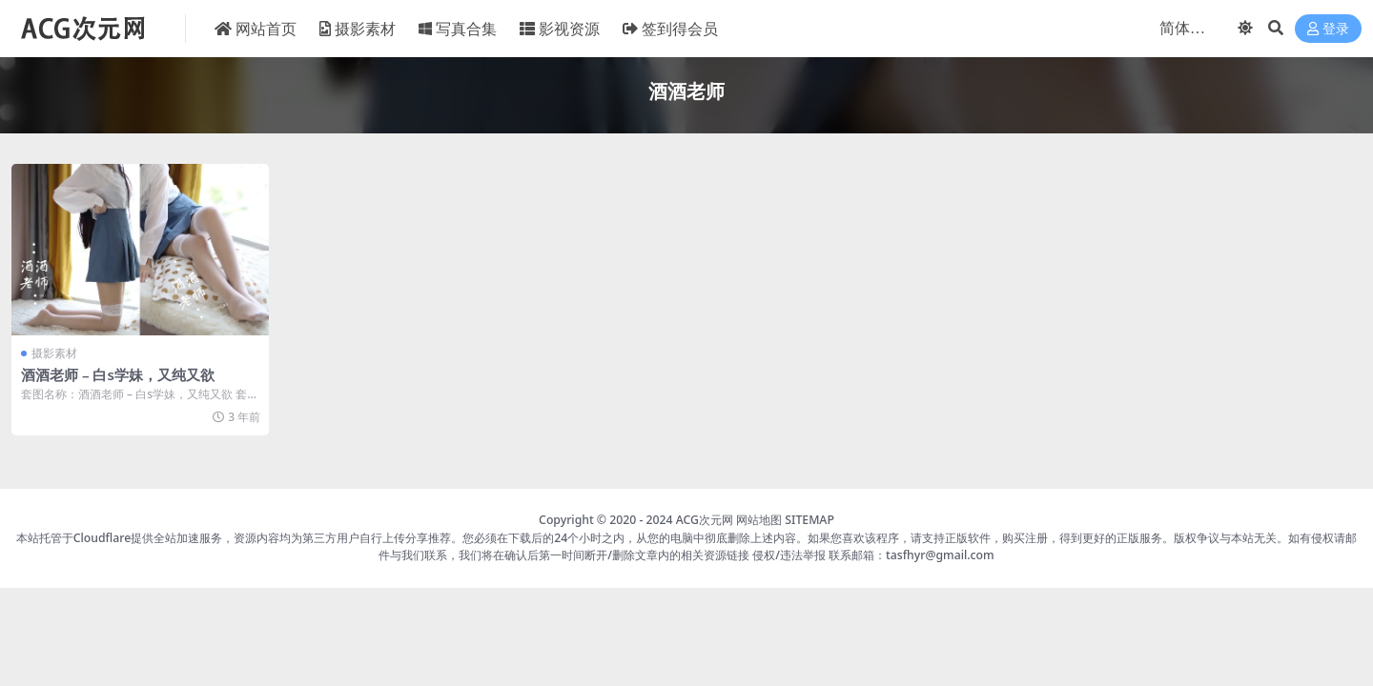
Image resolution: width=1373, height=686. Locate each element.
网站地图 (759, 520)
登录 (1328, 29)
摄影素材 (54, 353)
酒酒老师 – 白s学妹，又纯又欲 (118, 374)
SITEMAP (809, 520)
